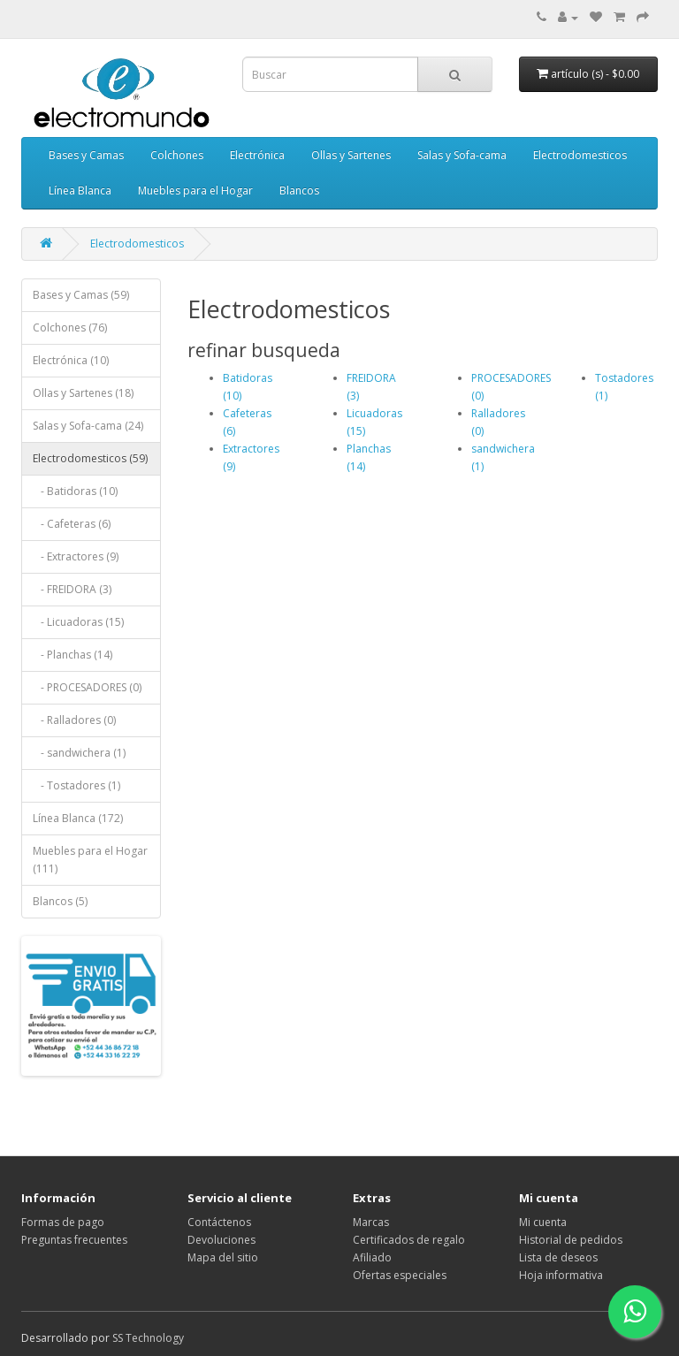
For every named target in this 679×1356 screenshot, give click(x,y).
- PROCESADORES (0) (87, 687)
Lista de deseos (558, 1257)
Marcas (371, 1222)
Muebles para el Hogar (195, 190)
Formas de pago (62, 1222)
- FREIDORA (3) (72, 589)
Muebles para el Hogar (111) (90, 859)
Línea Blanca (80, 190)
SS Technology (148, 1337)
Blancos (299, 190)
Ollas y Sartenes (351, 155)
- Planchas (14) (72, 654)
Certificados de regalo (409, 1239)
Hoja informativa (561, 1275)
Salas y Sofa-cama (462, 155)
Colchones (176, 155)
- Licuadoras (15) (78, 621)
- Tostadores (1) (76, 785)
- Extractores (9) (75, 556)
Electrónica (257, 155)
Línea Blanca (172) (78, 818)
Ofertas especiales (399, 1275)
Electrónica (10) (71, 360)
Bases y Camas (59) (81, 294)
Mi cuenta (543, 1222)
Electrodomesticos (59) (90, 458)
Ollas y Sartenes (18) (83, 392)
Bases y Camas (86, 155)
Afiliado (372, 1257)
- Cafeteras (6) (72, 523)
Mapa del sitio (222, 1257)
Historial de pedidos (570, 1239)
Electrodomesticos (580, 155)
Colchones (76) (70, 327)
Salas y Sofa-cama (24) (88, 425)
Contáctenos (219, 1222)
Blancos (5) (60, 901)
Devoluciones (221, 1239)
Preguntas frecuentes (74, 1239)
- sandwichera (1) (79, 752)
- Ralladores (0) (74, 720)
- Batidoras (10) (75, 491)
